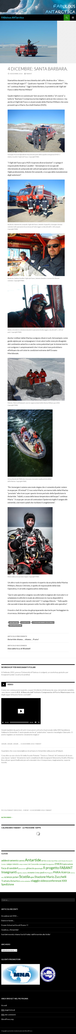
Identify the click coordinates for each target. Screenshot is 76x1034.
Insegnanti (9, 872)
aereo (22, 860)
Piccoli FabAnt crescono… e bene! (15, 810)
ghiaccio (30, 868)
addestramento (10, 860)
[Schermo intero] (39, 722)
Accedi (4, 1005)
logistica (25, 622)
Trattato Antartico (10, 881)
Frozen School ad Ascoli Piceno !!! (14, 925)
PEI (46, 873)
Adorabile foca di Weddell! (38, 647)
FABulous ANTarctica (12, 17)
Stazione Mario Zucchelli (43, 622)
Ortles (37, 873)
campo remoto (12, 864)
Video (10, 684)
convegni (42, 864)
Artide (49, 861)
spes (32, 877)
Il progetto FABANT (58, 868)
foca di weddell (9, 868)
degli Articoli (8, 1010)
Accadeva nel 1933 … (9, 916)
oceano (31, 872)
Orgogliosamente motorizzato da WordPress (16, 1031)
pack (42, 872)
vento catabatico (25, 881)
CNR (29, 864)
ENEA (58, 863)
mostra (25, 873)
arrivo (44, 860)
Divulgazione (50, 864)
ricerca (65, 872)
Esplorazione (67, 864)
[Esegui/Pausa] (3, 722)
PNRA (56, 872)
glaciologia (39, 868)
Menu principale (73, 17)
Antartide (14, 622)
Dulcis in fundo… (7, 920)
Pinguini (50, 873)
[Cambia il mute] (35, 722)
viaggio (35, 880)
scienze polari (11, 877)
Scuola (24, 876)
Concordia (35, 864)
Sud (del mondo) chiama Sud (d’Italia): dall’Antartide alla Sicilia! (25, 934)
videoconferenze (50, 880)
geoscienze (22, 868)
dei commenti (8, 1014)
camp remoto (23, 864)
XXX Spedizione (15, 625)
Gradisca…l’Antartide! (10, 930)
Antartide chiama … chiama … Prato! (38, 637)
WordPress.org (7, 1019)
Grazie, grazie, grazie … (10, 744)
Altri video (7, 817)
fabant (29, 74)
